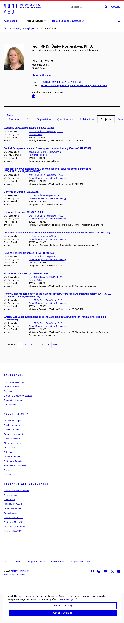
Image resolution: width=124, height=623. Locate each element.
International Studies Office (16, 466)
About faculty (16, 414)
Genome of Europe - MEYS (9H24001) (25, 212)
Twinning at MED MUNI (14, 526)
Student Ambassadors (14, 382)
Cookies (21, 575)
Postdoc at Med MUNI (14, 522)
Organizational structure (15, 434)
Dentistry (8, 391)
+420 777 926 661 (71, 82)
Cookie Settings (68, 605)
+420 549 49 (50, 82)
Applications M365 (81, 561)
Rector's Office (35, 134)
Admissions (13, 375)
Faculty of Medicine (38, 155)
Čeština (115, 6)
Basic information (13, 117)
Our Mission (9, 447)
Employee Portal (36, 561)
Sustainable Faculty (13, 461)
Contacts (8, 474)
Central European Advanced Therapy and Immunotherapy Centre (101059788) (47, 148)
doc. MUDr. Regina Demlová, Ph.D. (45, 152)
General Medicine (12, 387)
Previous (9, 345)
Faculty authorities (12, 429)
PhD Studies (9, 499)
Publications (87, 119)
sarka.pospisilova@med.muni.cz (88, 85)
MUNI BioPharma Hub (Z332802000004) (26, 273)
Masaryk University (19, 571)
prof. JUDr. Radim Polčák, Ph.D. (45, 277)
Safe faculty (9, 452)
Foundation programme (14, 400)
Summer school (11, 405)
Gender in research (12, 508)
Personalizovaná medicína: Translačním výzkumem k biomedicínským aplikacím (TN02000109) (57, 232)
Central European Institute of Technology (47, 178)
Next (56, 345)
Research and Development (27, 483)
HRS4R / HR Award (13, 504)
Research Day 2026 (13, 531)
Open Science (10, 513)
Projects (106, 119)
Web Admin (9, 575)
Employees (9, 470)
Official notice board (13, 443)
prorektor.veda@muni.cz (55, 85)
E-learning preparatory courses (18, 396)
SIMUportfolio (58, 561)
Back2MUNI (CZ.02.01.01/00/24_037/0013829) (29, 128)
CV (28, 119)
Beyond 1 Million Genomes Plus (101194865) (29, 253)
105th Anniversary (12, 439)
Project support (11, 495)
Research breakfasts (13, 517)
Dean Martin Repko (13, 421)
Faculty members (12, 425)
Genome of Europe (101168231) (21, 192)
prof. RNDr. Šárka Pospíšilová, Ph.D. (46, 131)
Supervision (44, 119)
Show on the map (43, 75)
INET (18, 561)
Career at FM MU (12, 456)
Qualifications (65, 119)
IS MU (7, 561)
